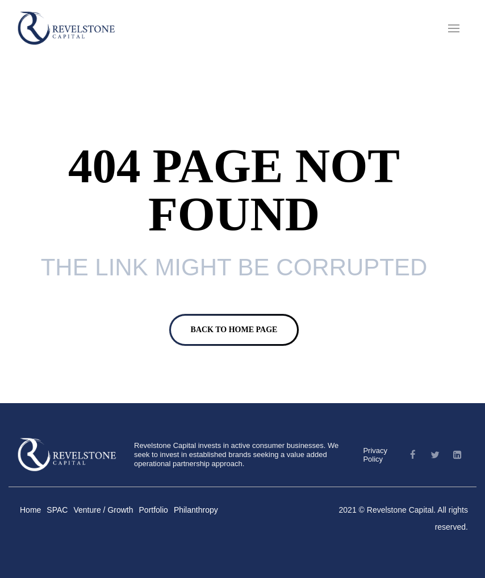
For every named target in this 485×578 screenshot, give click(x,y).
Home (30, 509)
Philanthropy (196, 509)
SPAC (57, 509)
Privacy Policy (375, 454)
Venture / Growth (103, 509)
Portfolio (153, 509)
